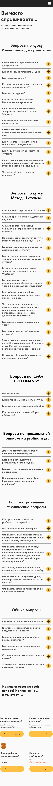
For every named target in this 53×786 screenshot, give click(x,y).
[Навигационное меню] (49, 3)
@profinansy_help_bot (37, 762)
